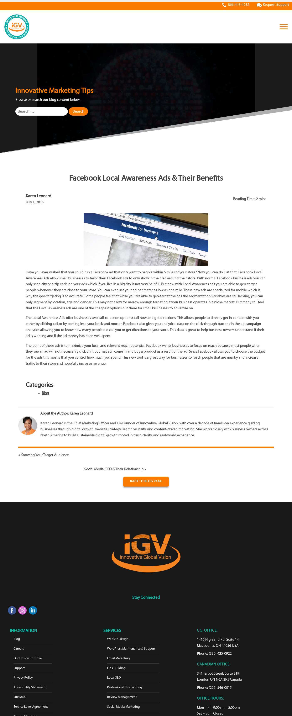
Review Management (122, 697)
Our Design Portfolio (28, 658)
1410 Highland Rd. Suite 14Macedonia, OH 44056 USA (218, 643)
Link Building (116, 668)
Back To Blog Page (146, 481)
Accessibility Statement (30, 687)
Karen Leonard (81, 414)
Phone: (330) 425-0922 (214, 654)
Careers (19, 649)
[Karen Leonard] (27, 426)
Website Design (118, 639)
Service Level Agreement (31, 707)
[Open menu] (284, 26)
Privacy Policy (23, 677)
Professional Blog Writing (124, 687)
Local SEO (114, 677)
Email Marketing (118, 658)
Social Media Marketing (123, 707)
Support (19, 668)
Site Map (20, 697)
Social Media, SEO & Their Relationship (114, 469)
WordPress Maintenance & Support (131, 649)
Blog (45, 393)
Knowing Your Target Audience (45, 455)
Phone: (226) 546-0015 (214, 688)
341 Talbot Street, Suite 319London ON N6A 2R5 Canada (219, 677)
